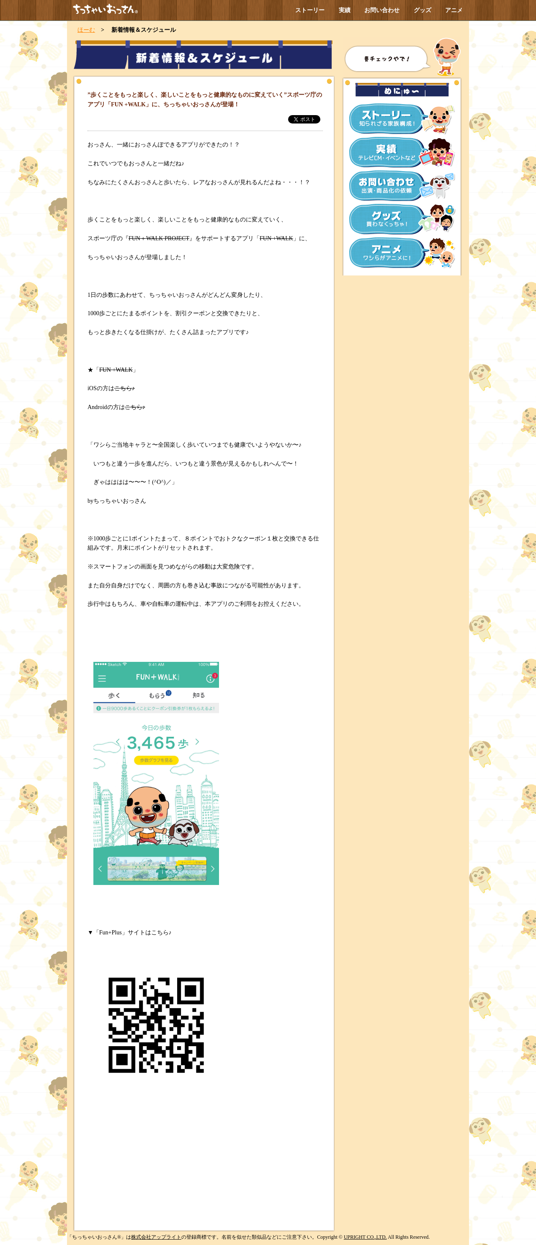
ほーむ (86, 30)
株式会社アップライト (156, 1237)
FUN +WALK (276, 238)
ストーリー (310, 10)
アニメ (454, 10)
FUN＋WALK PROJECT (159, 238)
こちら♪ (124, 388)
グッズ (422, 10)
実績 (344, 10)
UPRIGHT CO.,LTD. (365, 1237)
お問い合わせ (381, 10)
